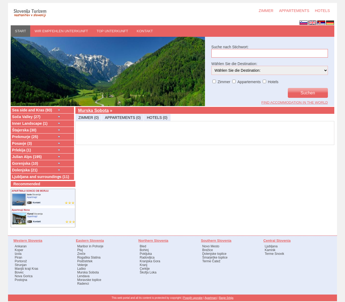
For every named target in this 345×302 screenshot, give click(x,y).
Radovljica (147, 257)
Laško (81, 269)
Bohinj (144, 250)
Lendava (83, 276)
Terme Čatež (211, 261)
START (20, 31)
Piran (18, 257)
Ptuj (80, 250)
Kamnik (270, 250)
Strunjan (21, 265)
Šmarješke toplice (215, 257)
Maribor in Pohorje (90, 246)
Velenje (82, 265)
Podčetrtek (84, 261)
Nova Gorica (24, 276)
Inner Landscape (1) (30, 123)
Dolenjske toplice (214, 254)
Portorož (21, 261)
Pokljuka (146, 254)
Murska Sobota (93, 110)
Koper (19, 250)
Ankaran (21, 246)
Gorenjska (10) (25, 163)
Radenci (83, 283)
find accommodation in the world (294, 102)
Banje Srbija (226, 297)
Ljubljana (271, 246)
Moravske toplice (89, 280)
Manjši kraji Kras (26, 269)
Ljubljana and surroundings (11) (40, 177)
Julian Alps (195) (27, 157)
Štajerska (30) (24, 130)
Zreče (81, 254)
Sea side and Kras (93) (32, 110)
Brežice (207, 250)
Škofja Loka (148, 272)
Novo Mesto (210, 246)
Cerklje (145, 269)
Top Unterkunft (112, 31)
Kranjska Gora (150, 261)
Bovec (19, 272)
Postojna (21, 280)
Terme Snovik (274, 254)
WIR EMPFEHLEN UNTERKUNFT (61, 31)
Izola (18, 254)
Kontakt (145, 31)
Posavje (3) (22, 143)
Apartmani (211, 297)
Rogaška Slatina (88, 257)
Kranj (143, 265)
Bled (143, 246)
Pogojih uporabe (193, 297)
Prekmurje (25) (25, 137)
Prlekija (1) (21, 150)
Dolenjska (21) (24, 170)
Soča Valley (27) (26, 117)
